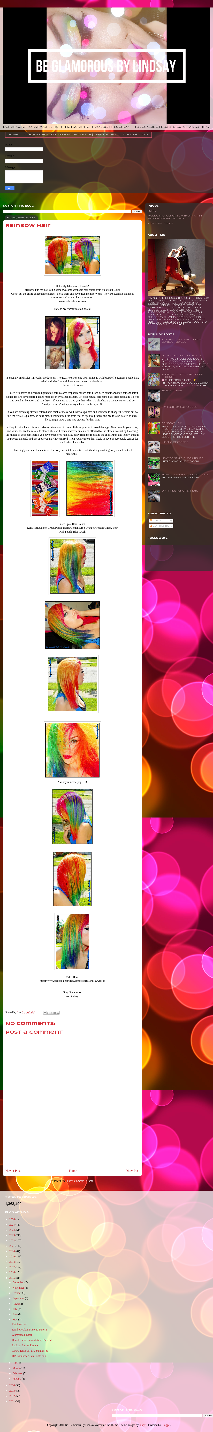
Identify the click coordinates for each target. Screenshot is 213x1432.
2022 (12, 1240)
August (17, 1303)
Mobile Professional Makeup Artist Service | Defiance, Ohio (70, 135)
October (17, 1292)
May (15, 1319)
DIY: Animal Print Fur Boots (182, 356)
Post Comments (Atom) (80, 1180)
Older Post (132, 1170)
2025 (12, 1224)
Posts (156, 521)
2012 (12, 1396)
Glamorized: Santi (22, 1334)
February (18, 1373)
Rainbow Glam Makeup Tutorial (29, 1329)
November (19, 1287)
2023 (12, 1235)
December (19, 1282)
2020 (12, 1251)
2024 (12, 1229)
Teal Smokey (172, 391)
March (16, 1368)
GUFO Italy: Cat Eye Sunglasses (30, 1350)
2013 (12, 1390)
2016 (12, 1272)
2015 (12, 1277)
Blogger (166, 1424)
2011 (12, 1401)
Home (13, 135)
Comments (159, 526)
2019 (12, 1256)
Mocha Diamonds (175, 442)
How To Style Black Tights (182, 458)
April (16, 1362)
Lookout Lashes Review (25, 1345)
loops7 (143, 1424)
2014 (12, 1385)
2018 (12, 1261)
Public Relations (135, 135)
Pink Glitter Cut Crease (179, 407)
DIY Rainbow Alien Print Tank (29, 1356)
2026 (12, 1219)
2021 (12, 1245)
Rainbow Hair (171, 423)
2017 (12, 1267)
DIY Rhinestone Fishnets (180, 491)
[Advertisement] (72, 1139)
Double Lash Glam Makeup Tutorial (32, 1340)
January (17, 1378)
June (15, 1314)
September (19, 1298)
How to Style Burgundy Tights (185, 475)
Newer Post (13, 1170)
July (15, 1309)
